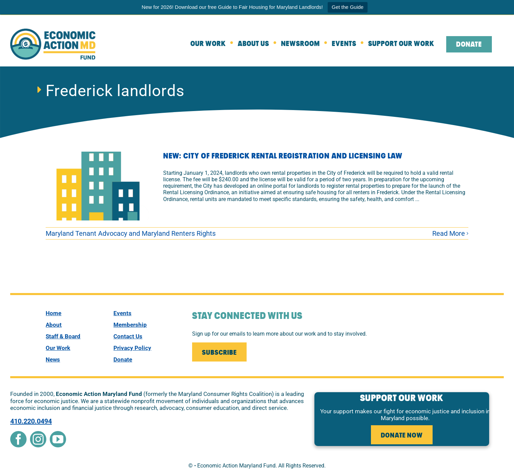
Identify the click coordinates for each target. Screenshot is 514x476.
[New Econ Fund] (52, 31)
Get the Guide (347, 7)
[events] (144, 313)
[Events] (350, 44)
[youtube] (58, 439)
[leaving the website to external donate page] (475, 44)
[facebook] (18, 439)
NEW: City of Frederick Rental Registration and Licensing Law (282, 156)
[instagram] (38, 439)
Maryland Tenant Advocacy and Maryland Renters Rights (131, 233)
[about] (259, 44)
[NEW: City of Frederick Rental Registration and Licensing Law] (100, 186)
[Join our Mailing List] (219, 352)
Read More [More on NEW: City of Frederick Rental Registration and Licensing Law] (448, 233)
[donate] (144, 359)
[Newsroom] (306, 44)
